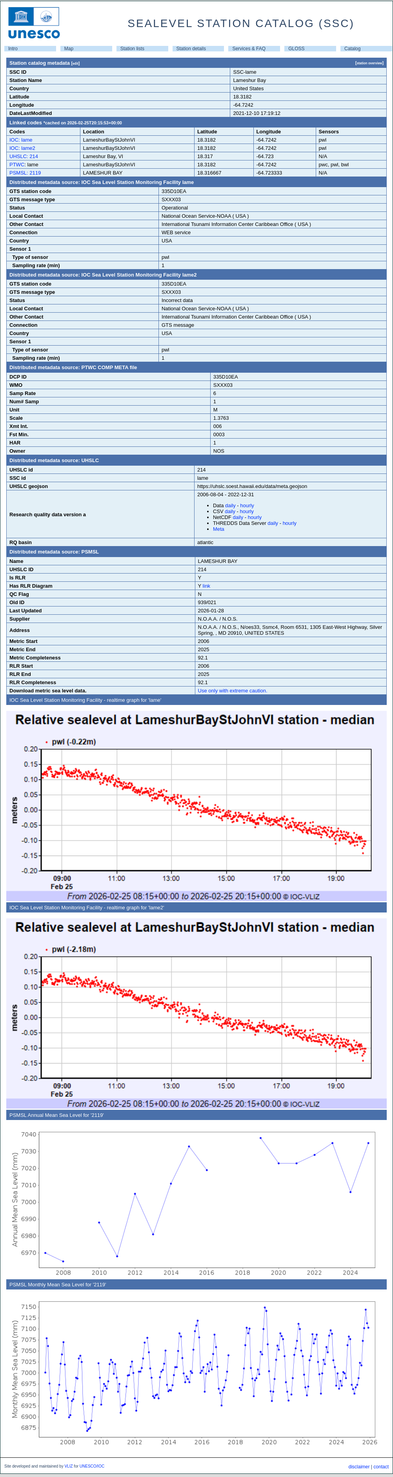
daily (230, 505)
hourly (247, 505)
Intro (13, 48)
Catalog (352, 48)
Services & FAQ (249, 48)
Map (68, 48)
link (207, 586)
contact (381, 1467)
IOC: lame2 (22, 148)
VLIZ (68, 1466)
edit (75, 64)
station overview (369, 63)
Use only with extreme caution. (232, 691)
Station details (191, 48)
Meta (218, 529)
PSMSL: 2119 (25, 173)
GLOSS (296, 48)
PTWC (16, 165)
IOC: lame (21, 140)
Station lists (132, 48)
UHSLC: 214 (23, 156)
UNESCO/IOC (92, 1466)
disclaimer (358, 1467)
